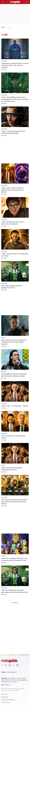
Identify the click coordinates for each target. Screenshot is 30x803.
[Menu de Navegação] (3, 2)
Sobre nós (4, 694)
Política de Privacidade (8, 700)
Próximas (15, 603)
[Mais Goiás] (15, 2)
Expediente (4, 697)
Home (3, 27)
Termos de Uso (5, 702)
